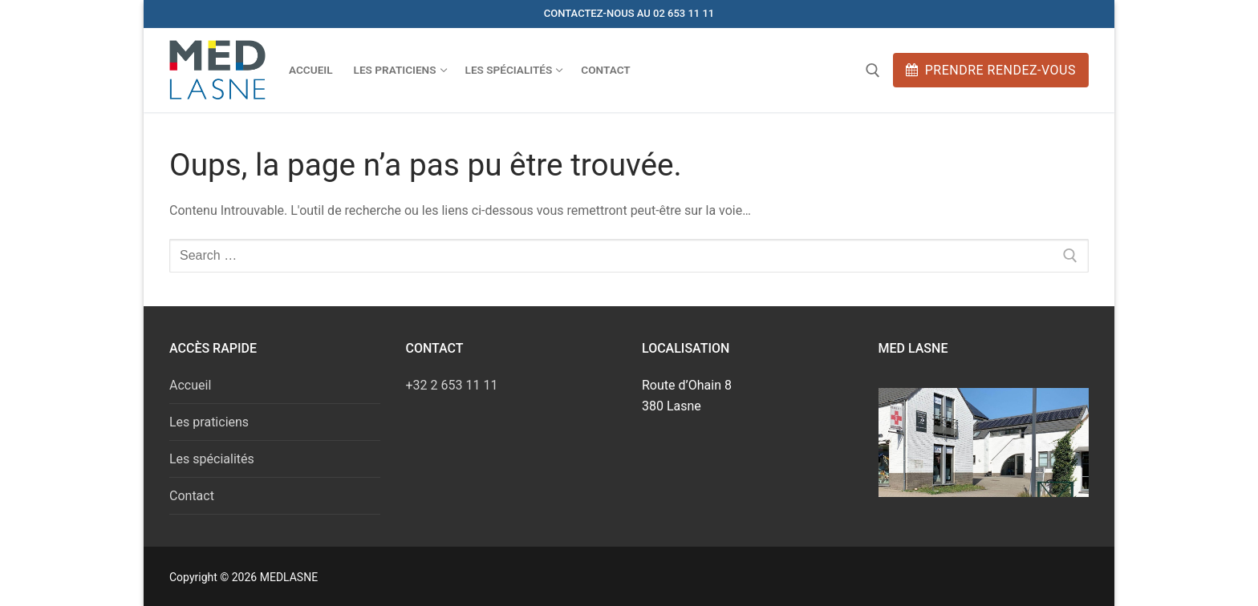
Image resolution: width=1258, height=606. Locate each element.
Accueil (190, 385)
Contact (191, 495)
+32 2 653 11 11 (452, 385)
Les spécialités (211, 459)
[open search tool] (873, 70)
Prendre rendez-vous (991, 70)
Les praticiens (209, 422)
